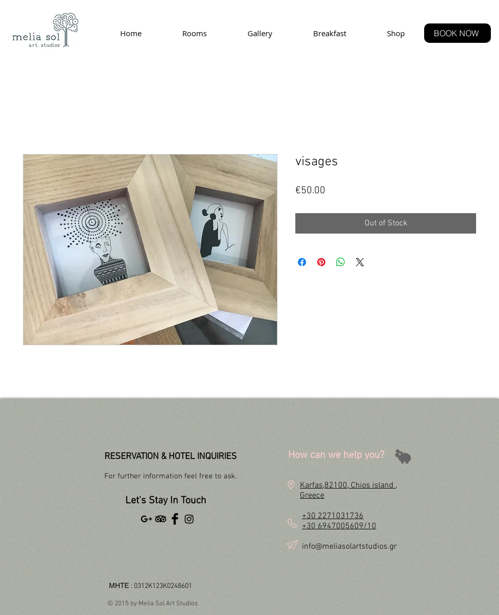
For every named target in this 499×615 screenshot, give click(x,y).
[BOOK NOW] (457, 33)
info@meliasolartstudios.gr (349, 547)
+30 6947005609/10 (339, 526)
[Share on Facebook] (302, 262)
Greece (312, 496)
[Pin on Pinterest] (321, 262)
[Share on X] (360, 262)
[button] (325, 469)
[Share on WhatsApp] (341, 262)
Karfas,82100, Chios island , (348, 485)
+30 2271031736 (333, 516)
